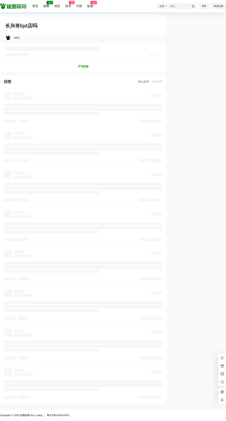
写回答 (83, 66)
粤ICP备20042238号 (58, 415)
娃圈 (46, 4)
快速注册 (218, 6)
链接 (90, 4)
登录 (204, 6)
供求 (68, 4)
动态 (57, 6)
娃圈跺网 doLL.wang (30, 415)
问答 (79, 6)
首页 (35, 6)
